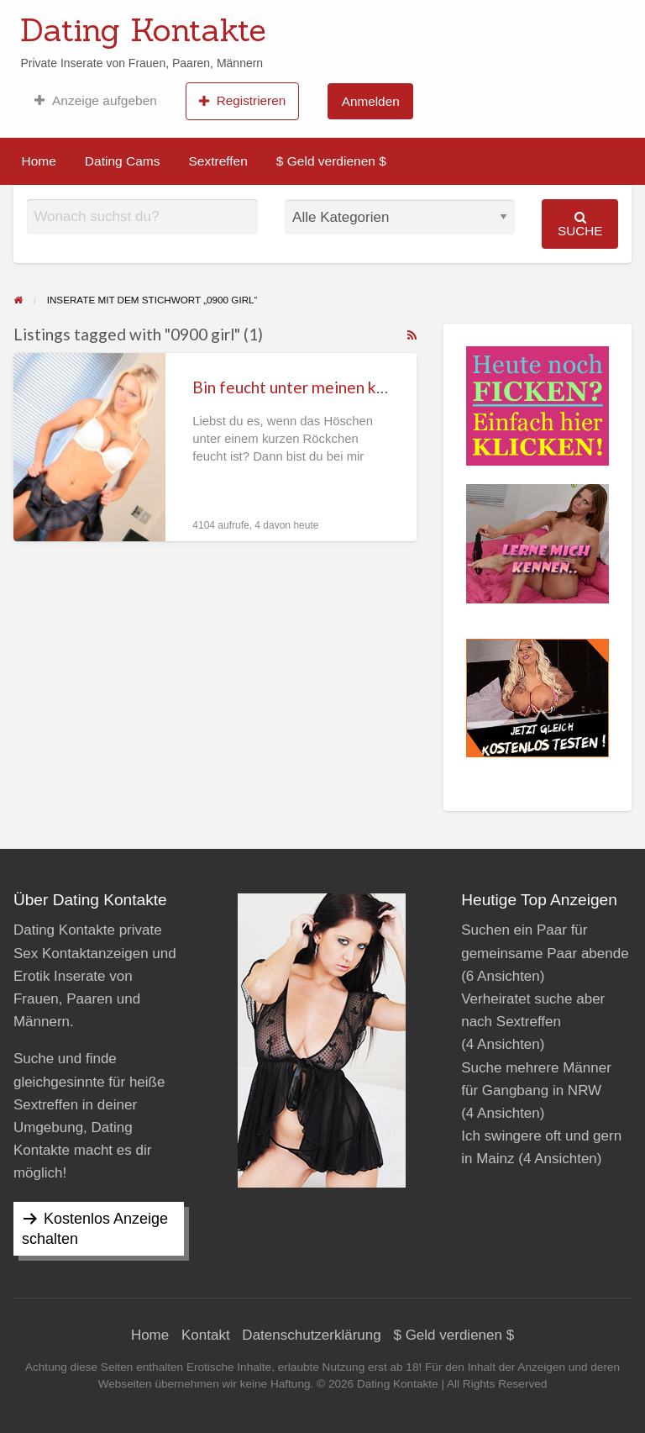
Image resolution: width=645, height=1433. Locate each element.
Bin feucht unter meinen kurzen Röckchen (339, 387)
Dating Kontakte (143, 29)
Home (39, 161)
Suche (580, 224)
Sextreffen (217, 161)
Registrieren (242, 100)
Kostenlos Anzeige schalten (95, 1228)
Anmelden (371, 101)
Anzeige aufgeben (95, 100)
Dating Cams (122, 161)
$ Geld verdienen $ (331, 161)
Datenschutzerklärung (311, 1335)
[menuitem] (95, 100)
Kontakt (205, 1335)
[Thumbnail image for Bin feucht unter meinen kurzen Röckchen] (89, 446)
